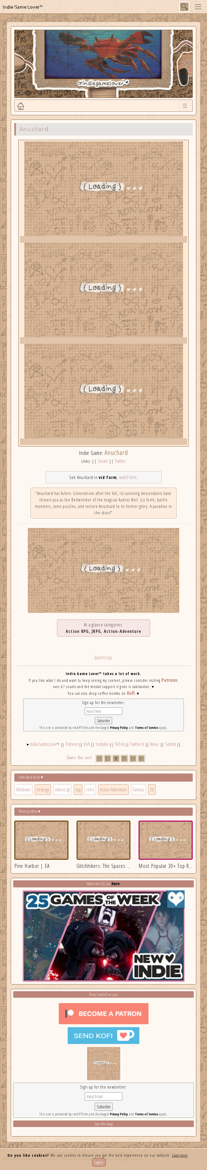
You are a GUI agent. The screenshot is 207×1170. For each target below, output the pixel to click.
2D (152, 789)
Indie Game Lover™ (23, 7)
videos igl (62, 789)
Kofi (130, 693)
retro (90, 789)
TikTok (119, 744)
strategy (42, 789)
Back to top (103, 657)
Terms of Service (146, 727)
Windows (23, 789)
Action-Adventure (113, 789)
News (154, 744)
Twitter (120, 461)
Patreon (169, 680)
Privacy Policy (119, 727)
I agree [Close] (99, 1162)
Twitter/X (137, 744)
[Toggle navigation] (198, 6)
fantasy (138, 789)
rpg (78, 789)
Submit (170, 744)
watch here (128, 477)
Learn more (180, 1155)
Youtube (102, 744)
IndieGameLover (43, 744)
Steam (103, 461)
